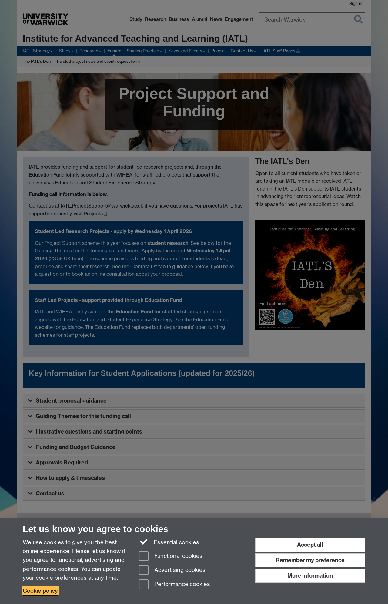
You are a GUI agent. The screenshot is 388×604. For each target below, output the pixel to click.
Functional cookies (170, 556)
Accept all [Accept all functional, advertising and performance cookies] (310, 544)
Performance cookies (174, 584)
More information (310, 575)
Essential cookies (169, 542)
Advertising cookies (172, 570)
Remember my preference (310, 560)
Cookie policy (40, 590)
